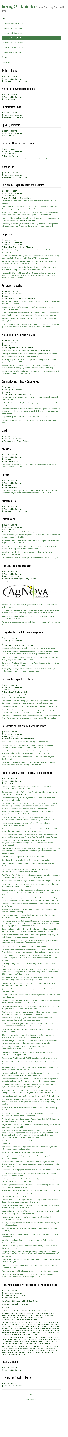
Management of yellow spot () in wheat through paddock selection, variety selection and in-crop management (30, 652)
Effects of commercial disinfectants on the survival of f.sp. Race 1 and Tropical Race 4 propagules (30, 1080)
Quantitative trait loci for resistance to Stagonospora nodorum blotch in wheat (31, 989)
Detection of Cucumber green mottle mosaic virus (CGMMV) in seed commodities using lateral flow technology (27, 1275)
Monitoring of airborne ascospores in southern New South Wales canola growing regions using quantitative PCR (31, 716)
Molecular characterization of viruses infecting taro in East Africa (26, 1234)
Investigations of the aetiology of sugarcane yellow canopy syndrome (28, 1156)
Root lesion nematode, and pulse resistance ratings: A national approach (27, 978)
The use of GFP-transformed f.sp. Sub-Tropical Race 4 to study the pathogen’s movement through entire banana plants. (31, 849)
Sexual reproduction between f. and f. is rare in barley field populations (30, 213)
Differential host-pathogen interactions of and (30, 1029)
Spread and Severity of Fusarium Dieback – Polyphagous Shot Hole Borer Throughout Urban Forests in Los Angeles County (29, 1091)
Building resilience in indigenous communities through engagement (27, 420)
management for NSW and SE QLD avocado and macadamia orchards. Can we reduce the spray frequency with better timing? (31, 1100)
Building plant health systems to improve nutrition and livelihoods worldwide (30, 397)
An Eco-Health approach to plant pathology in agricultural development (28, 403)
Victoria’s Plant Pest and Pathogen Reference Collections (23, 881)
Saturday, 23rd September (13, 23)
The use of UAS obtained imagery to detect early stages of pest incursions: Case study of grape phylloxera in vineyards (30, 701)
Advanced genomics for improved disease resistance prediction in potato (29, 318)
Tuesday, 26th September (13, 38)
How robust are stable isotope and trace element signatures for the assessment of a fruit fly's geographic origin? (27, 752)
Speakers (6, 62)
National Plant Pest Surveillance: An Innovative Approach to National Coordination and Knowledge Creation (27, 746)
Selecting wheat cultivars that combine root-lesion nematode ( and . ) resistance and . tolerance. (30, 314)
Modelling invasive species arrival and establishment (21, 350)
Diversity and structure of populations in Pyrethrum (30, 904)
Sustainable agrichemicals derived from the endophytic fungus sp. (30, 1107)
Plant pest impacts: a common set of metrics (19, 946)
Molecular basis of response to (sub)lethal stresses (21, 856)
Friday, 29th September (12, 52)
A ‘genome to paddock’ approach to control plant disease (23, 159)
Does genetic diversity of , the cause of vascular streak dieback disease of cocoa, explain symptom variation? (31, 891)
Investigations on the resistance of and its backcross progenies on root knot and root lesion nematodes (27, 956)
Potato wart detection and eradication (16, 1152)
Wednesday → (31, 1399)
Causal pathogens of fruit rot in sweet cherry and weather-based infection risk (31, 1141)
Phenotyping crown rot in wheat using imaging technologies (24, 1271)
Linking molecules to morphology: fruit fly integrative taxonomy (25, 201)
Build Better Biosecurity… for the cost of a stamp (20, 860)
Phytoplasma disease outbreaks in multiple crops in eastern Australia (27, 622)
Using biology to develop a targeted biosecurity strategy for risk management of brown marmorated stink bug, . (31, 611)
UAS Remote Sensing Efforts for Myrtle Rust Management (23, 706)
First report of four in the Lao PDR (23, 1170)
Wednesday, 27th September (14, 43)
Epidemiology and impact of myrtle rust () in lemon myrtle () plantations (29, 1085)
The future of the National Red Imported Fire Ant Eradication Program (28, 756)
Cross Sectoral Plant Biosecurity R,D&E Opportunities (22, 1058)
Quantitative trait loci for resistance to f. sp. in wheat (31, 995)
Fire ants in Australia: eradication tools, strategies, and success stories (28, 1061)
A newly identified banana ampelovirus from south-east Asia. (24, 1190)
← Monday (31, 1394)
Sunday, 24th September (12, 28)
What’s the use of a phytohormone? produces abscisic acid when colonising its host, (29, 818)
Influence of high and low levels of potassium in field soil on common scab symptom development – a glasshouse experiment (30, 1042)
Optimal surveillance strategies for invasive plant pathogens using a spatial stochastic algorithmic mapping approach (29, 711)
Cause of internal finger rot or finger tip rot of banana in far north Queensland (31, 1265)
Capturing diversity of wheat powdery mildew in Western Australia (26, 863)
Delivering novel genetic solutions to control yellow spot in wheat (26, 963)
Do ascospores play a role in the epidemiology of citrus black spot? (27, 558)
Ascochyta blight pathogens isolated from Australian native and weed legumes (31, 1223)
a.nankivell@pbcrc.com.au (40, 1310)
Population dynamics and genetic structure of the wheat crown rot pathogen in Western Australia (30, 899)
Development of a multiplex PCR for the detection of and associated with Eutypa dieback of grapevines (28, 1162)
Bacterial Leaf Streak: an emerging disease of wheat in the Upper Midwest (29, 605)
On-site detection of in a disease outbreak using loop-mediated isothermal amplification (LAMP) (30, 257)
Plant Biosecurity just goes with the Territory (18, 742)
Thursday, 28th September (13, 47)
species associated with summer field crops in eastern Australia (29, 1228)
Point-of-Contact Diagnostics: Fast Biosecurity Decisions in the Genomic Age (30, 250)
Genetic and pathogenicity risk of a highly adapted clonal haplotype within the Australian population (30, 930)
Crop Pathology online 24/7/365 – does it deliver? (20, 417)
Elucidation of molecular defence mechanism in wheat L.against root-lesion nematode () (30, 835)
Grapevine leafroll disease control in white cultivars (21, 648)
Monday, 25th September (13, 33)
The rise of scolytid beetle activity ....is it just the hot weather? (25, 1096)
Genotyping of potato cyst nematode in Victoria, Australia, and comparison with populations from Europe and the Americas (30, 225)
